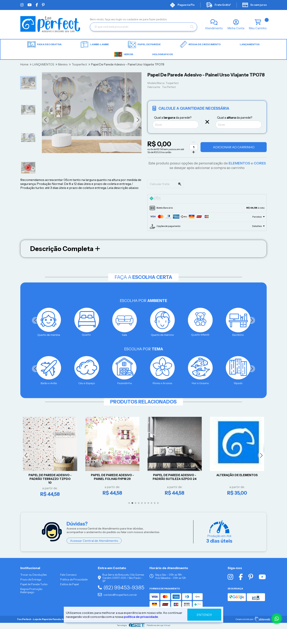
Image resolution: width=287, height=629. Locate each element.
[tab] (207, 198)
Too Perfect (169, 87)
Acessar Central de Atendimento (94, 541)
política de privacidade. (141, 617)
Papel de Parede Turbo (33, 584)
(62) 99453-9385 (121, 587)
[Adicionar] (194, 152)
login (119, 19)
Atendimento (214, 28)
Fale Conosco (68, 574)
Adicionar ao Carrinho (234, 147)
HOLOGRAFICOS (162, 54)
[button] (45, 119)
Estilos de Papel (69, 584)
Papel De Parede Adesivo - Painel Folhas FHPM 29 (113, 477)
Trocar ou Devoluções (33, 574)
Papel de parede (144, 44)
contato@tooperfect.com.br (117, 594)
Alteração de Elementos (238, 475)
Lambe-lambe (95, 44)
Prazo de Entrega (30, 579)
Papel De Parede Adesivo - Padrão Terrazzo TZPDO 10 (51, 478)
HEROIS (123, 54)
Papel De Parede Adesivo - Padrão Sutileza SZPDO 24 (176, 477)
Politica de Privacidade (73, 579)
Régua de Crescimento (200, 44)
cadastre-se (135, 19)
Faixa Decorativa (45, 44)
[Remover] (194, 142)
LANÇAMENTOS (249, 44)
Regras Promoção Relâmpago (31, 590)
